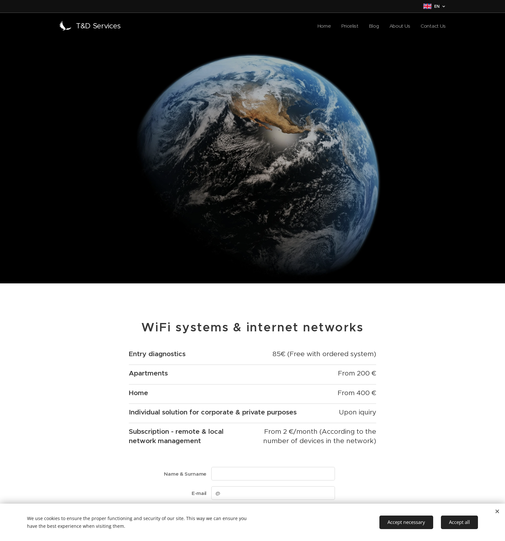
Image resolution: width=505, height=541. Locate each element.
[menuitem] (322, 26)
